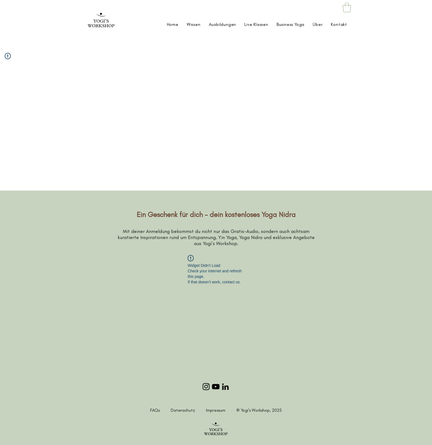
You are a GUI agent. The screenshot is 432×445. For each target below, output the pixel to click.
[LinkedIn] (225, 386)
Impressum (215, 410)
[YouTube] (215, 386)
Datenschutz (188, 410)
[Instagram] (206, 386)
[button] (347, 7)
